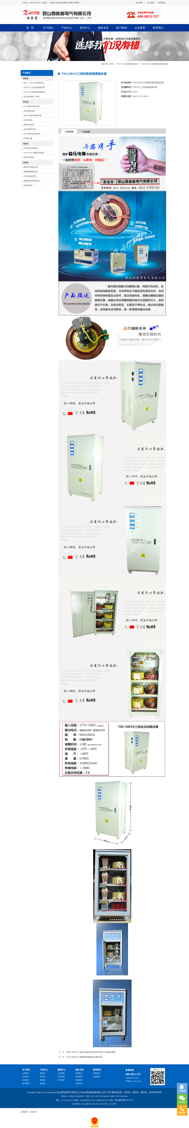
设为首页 (139, 3)
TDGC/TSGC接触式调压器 (34, 153)
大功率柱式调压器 (31, 148)
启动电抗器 (28, 185)
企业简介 (25, 1073)
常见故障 (78, 1077)
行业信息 (61, 1077)
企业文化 (25, 1077)
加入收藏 (150, 3)
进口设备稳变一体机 (32, 97)
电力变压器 (28, 120)
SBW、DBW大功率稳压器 (34, 83)
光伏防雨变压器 (30, 129)
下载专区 (78, 1083)
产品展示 (26, 73)
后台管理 (113, 1104)
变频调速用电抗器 (31, 172)
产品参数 (86, 132)
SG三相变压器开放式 (32, 106)
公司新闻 (61, 1073)
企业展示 (25, 1080)
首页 (111, 64)
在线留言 (96, 1077)
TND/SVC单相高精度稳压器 (34, 92)
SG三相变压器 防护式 (32, 134)
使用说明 (78, 1080)
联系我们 (161, 3)
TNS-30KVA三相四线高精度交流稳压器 (84, 1057)
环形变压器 (28, 138)
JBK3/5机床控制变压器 (32, 115)
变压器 (25, 102)
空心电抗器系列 (30, 176)
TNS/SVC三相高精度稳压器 (34, 87)
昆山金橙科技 (86, 1104)
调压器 (25, 144)
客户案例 (25, 1083)
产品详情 (69, 132)
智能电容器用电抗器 (32, 181)
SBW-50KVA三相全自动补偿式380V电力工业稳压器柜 (91, 1052)
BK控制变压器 (29, 111)
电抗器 (25, 163)
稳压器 (25, 78)
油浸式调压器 (29, 157)
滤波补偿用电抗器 (31, 167)
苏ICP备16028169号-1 (100, 1104)
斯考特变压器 (29, 125)
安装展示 (78, 1073)
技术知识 (61, 1080)
